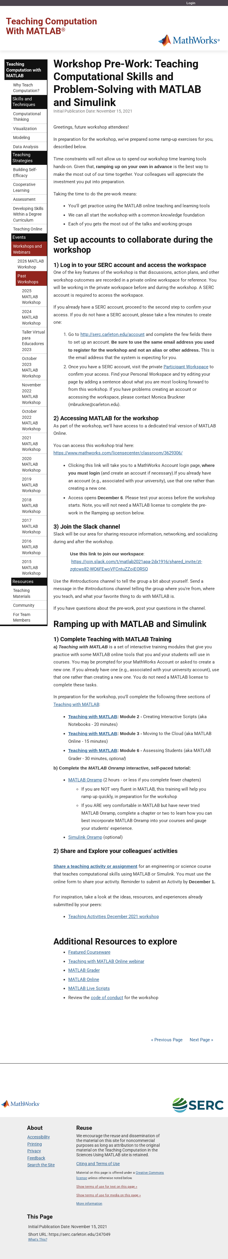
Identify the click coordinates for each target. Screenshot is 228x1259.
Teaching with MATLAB (76, 704)
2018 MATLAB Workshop (31, 505)
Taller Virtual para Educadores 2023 (33, 341)
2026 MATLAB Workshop (31, 264)
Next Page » (201, 1039)
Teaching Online (27, 229)
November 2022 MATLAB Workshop (31, 394)
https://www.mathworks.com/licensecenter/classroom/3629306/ (118, 453)
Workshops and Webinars (27, 249)
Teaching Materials (21, 593)
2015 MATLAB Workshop (31, 567)
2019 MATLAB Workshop (31, 485)
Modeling (21, 137)
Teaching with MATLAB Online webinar (106, 961)
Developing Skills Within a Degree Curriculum (28, 214)
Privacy (34, 1151)
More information (89, 1204)
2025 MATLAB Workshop (31, 296)
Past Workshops (28, 279)
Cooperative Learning (24, 187)
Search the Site (41, 1164)
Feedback (36, 1158)
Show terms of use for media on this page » (108, 1195)
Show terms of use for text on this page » (106, 1187)
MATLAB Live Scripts (89, 988)
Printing (34, 1144)
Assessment (24, 199)
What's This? (37, 1239)
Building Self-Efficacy (25, 172)
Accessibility (38, 1137)
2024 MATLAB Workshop (31, 317)
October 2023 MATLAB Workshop (31, 367)
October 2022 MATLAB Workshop (31, 420)
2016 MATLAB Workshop (31, 547)
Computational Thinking (27, 116)
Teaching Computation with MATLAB (23, 69)
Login (190, 3)
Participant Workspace (186, 366)
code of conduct (107, 997)
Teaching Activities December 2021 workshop (113, 916)
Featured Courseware (89, 952)
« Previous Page (167, 1039)
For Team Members (21, 617)
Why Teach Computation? (26, 88)
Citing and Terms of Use (98, 1163)
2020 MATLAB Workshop (31, 464)
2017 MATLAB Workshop (31, 526)
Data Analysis (25, 146)
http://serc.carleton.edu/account (112, 334)
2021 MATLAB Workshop (31, 443)
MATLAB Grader (84, 970)
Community (23, 605)
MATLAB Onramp (85, 780)
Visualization (25, 128)
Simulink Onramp (85, 837)
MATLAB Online (83, 979)
